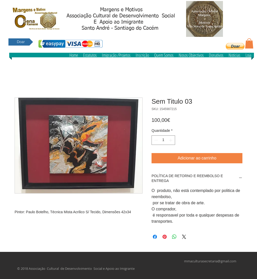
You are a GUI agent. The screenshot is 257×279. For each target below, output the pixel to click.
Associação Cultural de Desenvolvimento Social (121, 15)
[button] (235, 46)
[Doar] (20, 42)
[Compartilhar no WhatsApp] (174, 237)
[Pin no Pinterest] (165, 237)
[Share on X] (184, 237)
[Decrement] (155, 140)
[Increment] (171, 140)
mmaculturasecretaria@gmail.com (210, 261)
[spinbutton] (163, 140)
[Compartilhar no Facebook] (155, 237)
